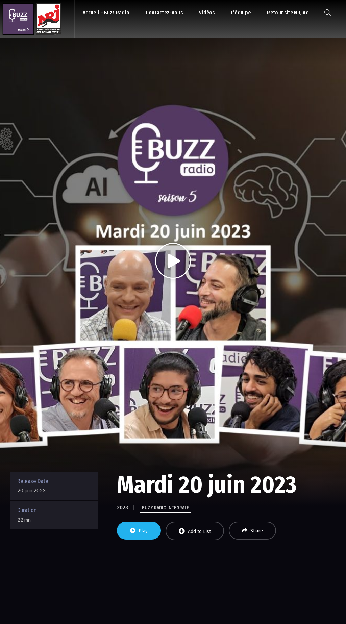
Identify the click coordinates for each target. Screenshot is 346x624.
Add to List (195, 531)
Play (139, 531)
